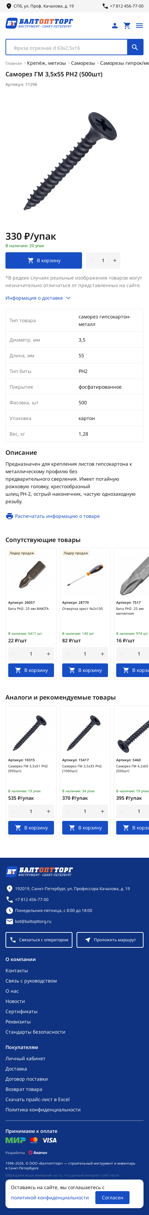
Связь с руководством (31, 980)
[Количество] (103, 260)
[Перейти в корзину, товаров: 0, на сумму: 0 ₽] (127, 25)
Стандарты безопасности (35, 1032)
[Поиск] (135, 47)
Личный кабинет (25, 1058)
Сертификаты (21, 1011)
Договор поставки (26, 1079)
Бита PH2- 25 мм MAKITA (28, 608)
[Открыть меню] (139, 25)
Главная (13, 63)
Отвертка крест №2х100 (82, 608)
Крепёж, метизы (46, 63)
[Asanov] (38, 1152)
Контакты (16, 970)
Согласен (112, 1197)
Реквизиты (18, 1021)
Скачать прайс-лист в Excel (37, 1099)
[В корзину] (31, 670)
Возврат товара (23, 1089)
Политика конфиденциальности (43, 1109)
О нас (12, 991)
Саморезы (83, 63)
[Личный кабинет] (115, 25)
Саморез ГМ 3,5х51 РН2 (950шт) (28, 768)
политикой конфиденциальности (50, 1197)
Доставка (16, 1068)
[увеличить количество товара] (114, 260)
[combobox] (74, 47)
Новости (15, 1001)
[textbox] (70, 48)
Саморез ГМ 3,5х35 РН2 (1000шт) (82, 768)
